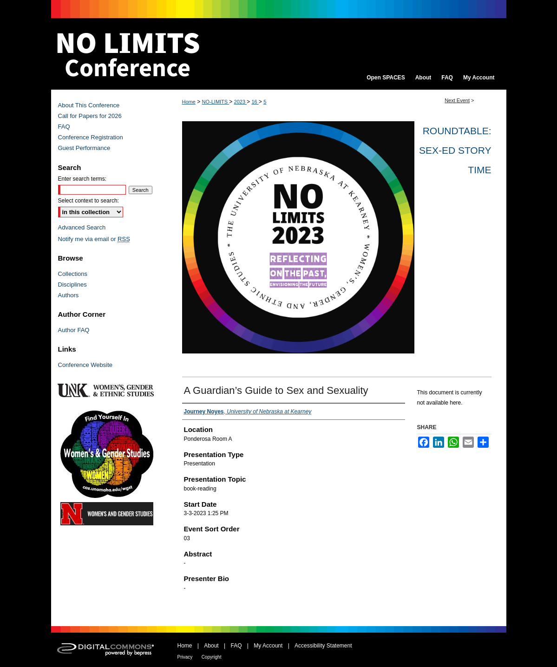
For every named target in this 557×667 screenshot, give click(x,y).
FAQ (64, 126)
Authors (68, 295)
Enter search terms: (82, 179)
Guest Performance (84, 147)
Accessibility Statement (323, 645)
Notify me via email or (94, 238)
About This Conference (89, 105)
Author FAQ (74, 330)
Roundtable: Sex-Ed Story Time (455, 150)
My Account (268, 645)
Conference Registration (90, 137)
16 (254, 102)
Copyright (212, 657)
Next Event (457, 100)
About (211, 645)
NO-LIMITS (215, 102)
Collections (73, 273)
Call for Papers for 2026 (90, 115)
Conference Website (85, 364)
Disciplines (72, 284)
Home (189, 102)
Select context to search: (88, 200)
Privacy (185, 657)
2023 (240, 102)
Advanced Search (82, 227)
